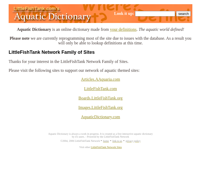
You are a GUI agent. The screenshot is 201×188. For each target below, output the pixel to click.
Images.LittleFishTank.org (100, 107)
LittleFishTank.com (100, 88)
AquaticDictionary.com (100, 117)
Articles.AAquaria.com (100, 79)
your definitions (123, 29)
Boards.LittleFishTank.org (100, 98)
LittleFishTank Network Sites (106, 147)
